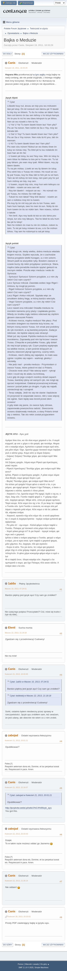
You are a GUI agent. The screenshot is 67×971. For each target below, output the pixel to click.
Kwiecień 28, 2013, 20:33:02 (19, 917)
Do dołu (7, 54)
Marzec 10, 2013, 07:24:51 (16, 589)
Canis (11, 62)
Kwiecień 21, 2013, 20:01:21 (16, 740)
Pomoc (21, 964)
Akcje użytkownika (53, 54)
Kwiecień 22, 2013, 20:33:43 (16, 834)
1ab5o (12, 583)
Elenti (11, 627)
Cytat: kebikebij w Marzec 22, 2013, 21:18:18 (30, 696)
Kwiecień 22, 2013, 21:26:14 (16, 881)
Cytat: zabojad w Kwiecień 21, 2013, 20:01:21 (31, 795)
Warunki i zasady (32, 964)
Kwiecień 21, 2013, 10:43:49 (16, 674)
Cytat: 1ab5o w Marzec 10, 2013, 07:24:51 (29, 682)
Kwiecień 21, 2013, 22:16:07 (16, 787)
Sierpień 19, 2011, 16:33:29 (16, 68)
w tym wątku (39, 74)
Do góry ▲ (45, 964)
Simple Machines (41, 967)
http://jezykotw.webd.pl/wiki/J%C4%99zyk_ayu (28, 808)
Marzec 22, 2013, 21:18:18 (16, 633)
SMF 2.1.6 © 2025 (26, 967)
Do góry (7, 945)
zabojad (13, 735)
